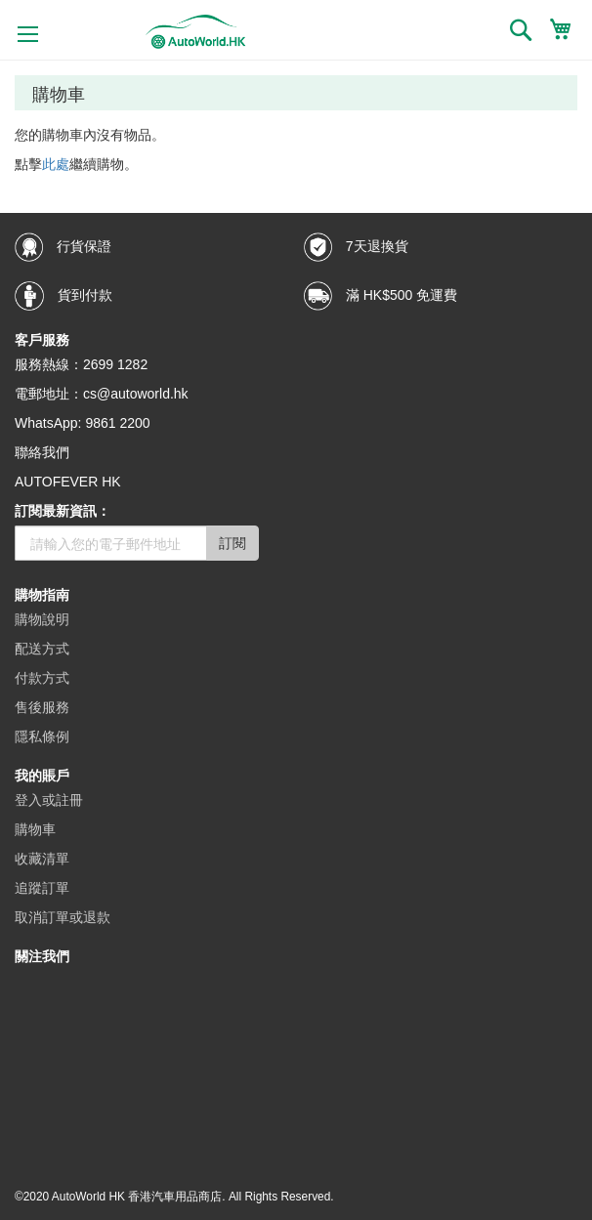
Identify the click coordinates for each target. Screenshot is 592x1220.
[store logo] (196, 32)
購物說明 (42, 619)
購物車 (35, 829)
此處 (55, 164)
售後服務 (42, 707)
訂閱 (232, 543)
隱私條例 (42, 736)
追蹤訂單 (42, 888)
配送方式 (42, 648)
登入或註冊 (49, 800)
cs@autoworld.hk (136, 393)
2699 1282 (115, 364)
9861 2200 (117, 423)
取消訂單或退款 (62, 917)
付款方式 (42, 678)
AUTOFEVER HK (68, 481)
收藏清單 (42, 858)
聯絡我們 (42, 452)
